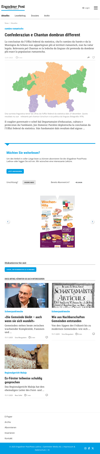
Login (86, 8)
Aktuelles (5, 15)
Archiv (47, 15)
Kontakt (8, 438)
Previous (8, 221)
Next (92, 221)
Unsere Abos (29, 182)
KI (49, 450)
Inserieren (10, 432)
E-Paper (8, 416)
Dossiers (35, 15)
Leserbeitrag (20, 15)
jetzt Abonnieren (15, 171)
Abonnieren (10, 427)
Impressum (68, 446)
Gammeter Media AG (52, 446)
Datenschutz (40, 450)
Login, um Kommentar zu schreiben (21, 269)
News (7, 23)
